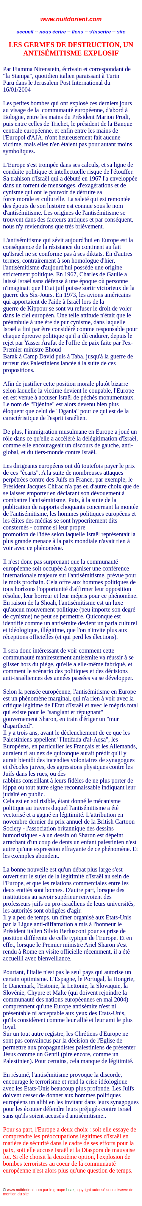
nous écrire (52, 32)
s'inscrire (100, 32)
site (121, 32)
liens (77, 32)
